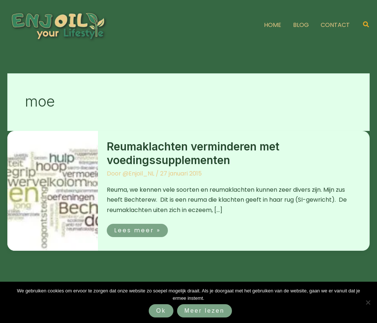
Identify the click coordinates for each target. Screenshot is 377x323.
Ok (161, 311)
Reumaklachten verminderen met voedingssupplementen (193, 153)
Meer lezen (204, 311)
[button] (366, 25)
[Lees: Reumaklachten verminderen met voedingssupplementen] (52, 190)
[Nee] (367, 302)
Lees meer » (141, 229)
